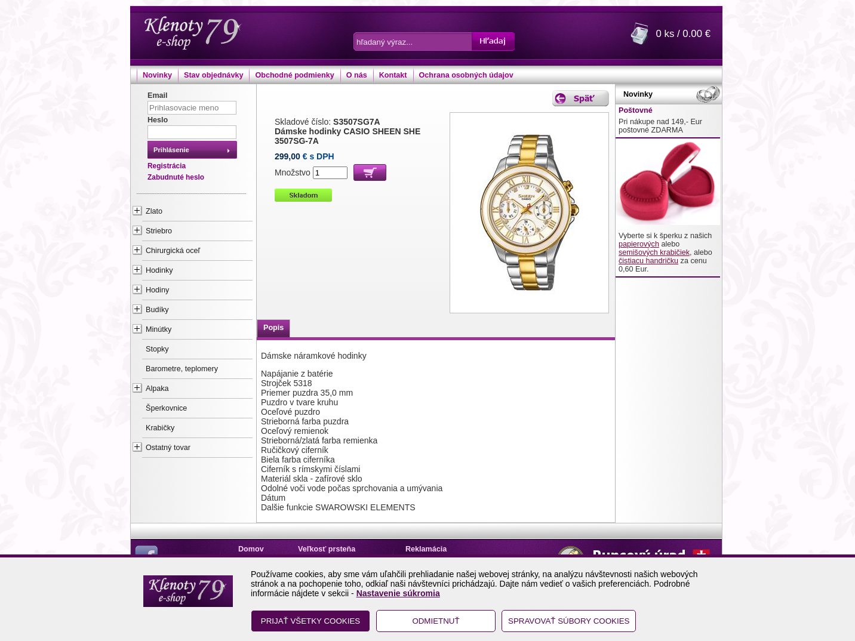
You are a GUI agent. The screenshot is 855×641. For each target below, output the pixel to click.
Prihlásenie (171, 149)
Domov (251, 549)
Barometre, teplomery (182, 369)
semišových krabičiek (654, 252)
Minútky (158, 329)
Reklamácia (426, 549)
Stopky (157, 349)
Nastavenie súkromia (398, 593)
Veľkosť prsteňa (326, 549)
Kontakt (393, 75)
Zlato (154, 211)
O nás (356, 75)
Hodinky (159, 270)
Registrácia (166, 166)
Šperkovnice (166, 408)
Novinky (157, 75)
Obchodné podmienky (294, 75)
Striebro (159, 231)
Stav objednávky (213, 75)
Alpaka (157, 388)
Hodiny (157, 290)
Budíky (157, 310)
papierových (639, 244)
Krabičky (160, 428)
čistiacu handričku (648, 261)
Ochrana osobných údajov (466, 75)
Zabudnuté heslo (175, 177)
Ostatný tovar (168, 447)
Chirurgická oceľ (173, 250)
